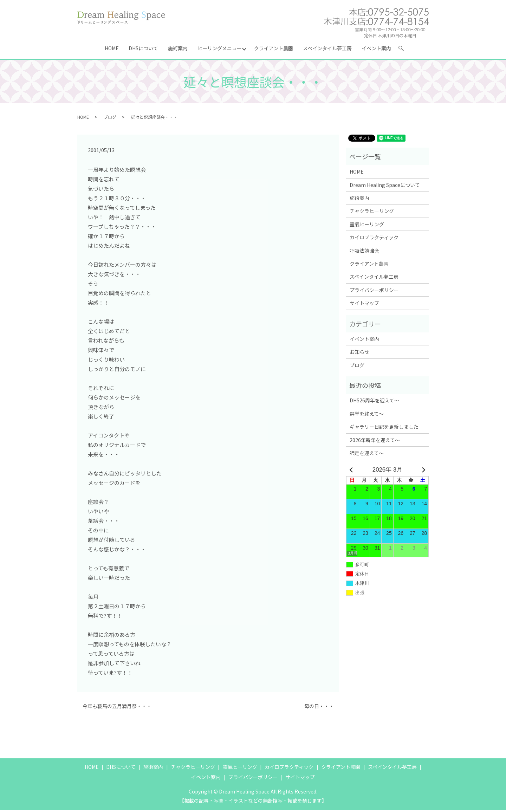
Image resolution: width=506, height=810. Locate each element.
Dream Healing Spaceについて (385, 184)
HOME (112, 48)
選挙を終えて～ (367, 413)
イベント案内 (376, 48)
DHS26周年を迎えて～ (374, 400)
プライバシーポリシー (374, 289)
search (404, 49)
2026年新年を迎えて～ (375, 439)
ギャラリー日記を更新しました (384, 426)
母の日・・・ (319, 706)
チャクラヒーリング (372, 210)
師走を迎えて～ (367, 452)
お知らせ (359, 351)
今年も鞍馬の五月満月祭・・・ (117, 706)
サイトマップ (364, 302)
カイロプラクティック (374, 237)
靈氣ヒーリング (367, 224)
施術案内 (178, 48)
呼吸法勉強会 (364, 250)
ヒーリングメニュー (219, 48)
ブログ (110, 117)
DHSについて (143, 48)
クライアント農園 (273, 48)
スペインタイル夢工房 (327, 48)
